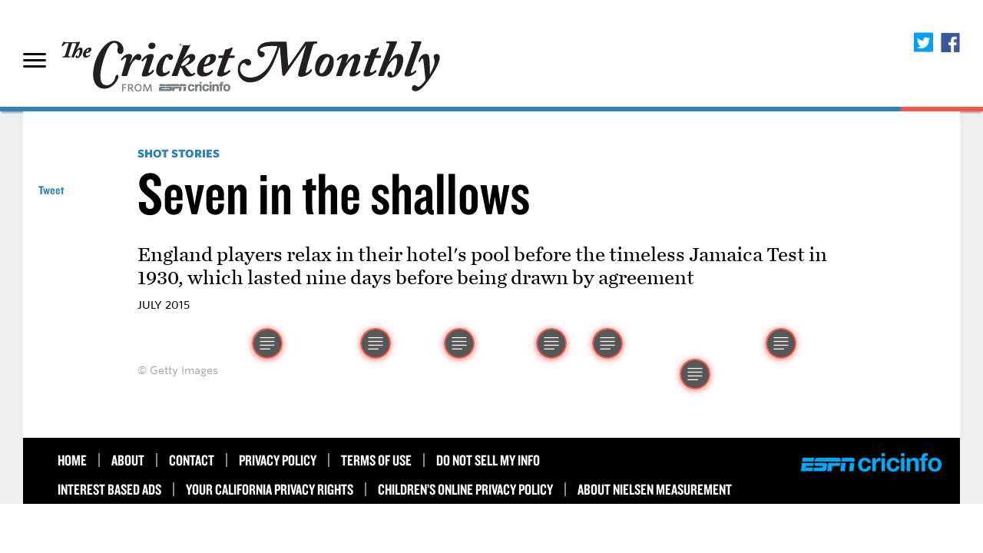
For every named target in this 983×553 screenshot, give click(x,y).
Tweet (51, 190)
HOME (72, 460)
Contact (191, 460)
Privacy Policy (277, 460)
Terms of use (376, 460)
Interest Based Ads (109, 489)
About (127, 460)
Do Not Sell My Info (488, 460)
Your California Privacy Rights (269, 489)
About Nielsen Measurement (655, 489)
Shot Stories (178, 153)
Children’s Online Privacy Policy (465, 489)
